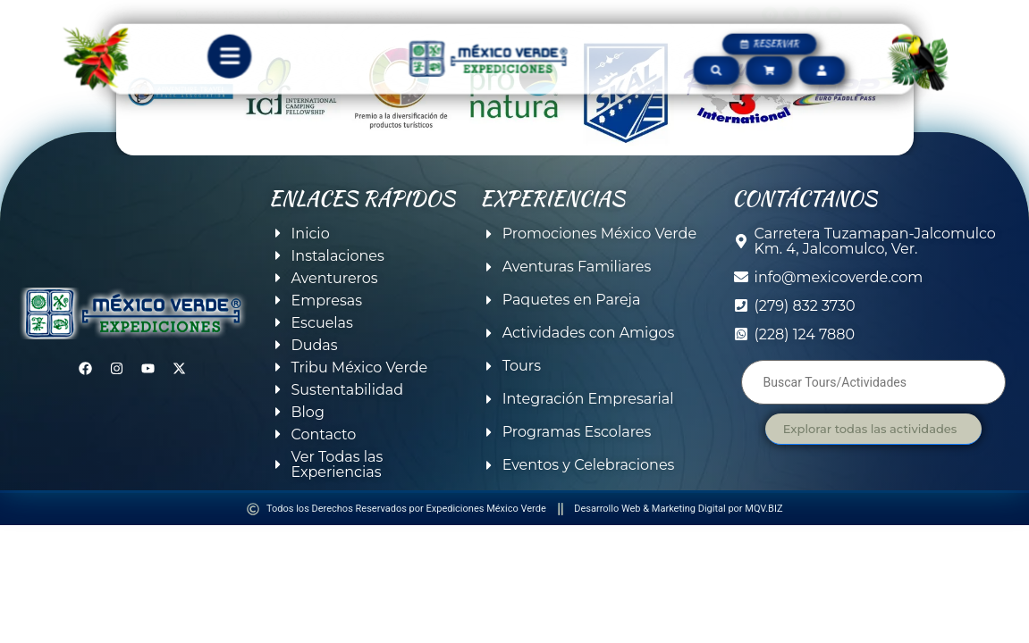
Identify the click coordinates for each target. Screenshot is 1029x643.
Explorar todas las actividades (870, 429)
